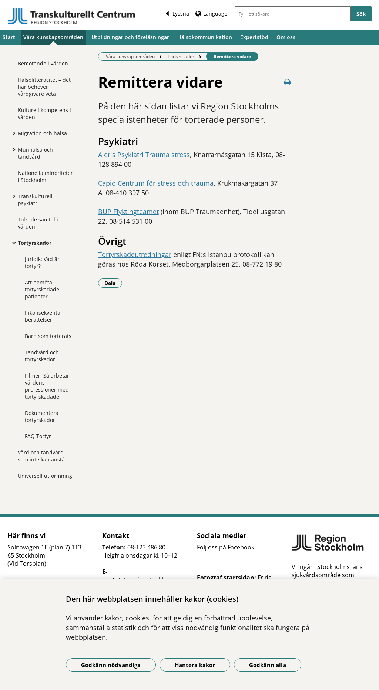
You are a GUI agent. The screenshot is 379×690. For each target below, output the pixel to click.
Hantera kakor (195, 665)
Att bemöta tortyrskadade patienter (42, 289)
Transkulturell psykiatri (35, 200)
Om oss (285, 37)
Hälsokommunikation (204, 37)
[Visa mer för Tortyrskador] (12, 242)
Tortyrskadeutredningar (134, 254)
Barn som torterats (48, 335)
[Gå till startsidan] (71, 16)
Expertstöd (254, 37)
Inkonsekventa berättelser (42, 316)
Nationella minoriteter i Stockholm (45, 176)
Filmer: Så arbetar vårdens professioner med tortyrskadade (47, 386)
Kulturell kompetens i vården (44, 113)
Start (9, 37)
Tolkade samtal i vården (38, 223)
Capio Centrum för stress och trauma (156, 183)
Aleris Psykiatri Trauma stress (144, 154)
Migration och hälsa (42, 133)
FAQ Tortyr (38, 436)
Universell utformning (45, 475)
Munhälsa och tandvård (35, 153)
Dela (113, 283)
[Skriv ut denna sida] (287, 82)
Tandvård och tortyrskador (42, 356)
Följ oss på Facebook (225, 547)
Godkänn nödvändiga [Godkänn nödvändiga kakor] (111, 665)
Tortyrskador (34, 242)
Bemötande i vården (43, 63)
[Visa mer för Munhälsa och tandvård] (12, 149)
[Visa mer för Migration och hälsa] (12, 133)
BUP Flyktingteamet (128, 211)
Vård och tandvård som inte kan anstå (41, 456)
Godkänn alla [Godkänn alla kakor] (267, 665)
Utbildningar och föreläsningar (130, 37)
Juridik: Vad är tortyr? (42, 263)
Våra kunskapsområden (53, 37)
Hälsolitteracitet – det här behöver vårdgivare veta (44, 86)
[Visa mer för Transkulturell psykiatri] (12, 196)
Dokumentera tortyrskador (41, 416)
